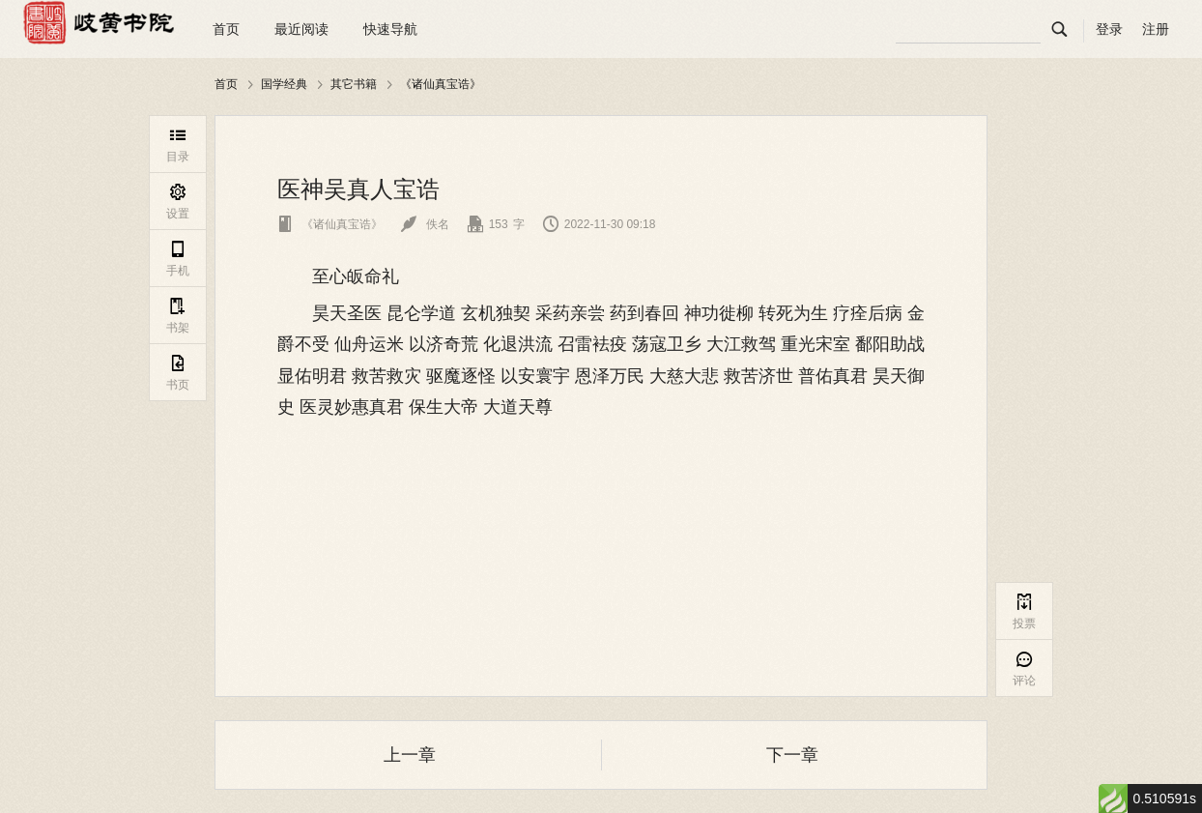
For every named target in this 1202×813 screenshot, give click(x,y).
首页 (226, 29)
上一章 (410, 755)
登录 (1109, 29)
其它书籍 (353, 84)
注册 (1155, 29)
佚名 (424, 224)
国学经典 (284, 84)
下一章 (792, 755)
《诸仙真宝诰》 (440, 84)
